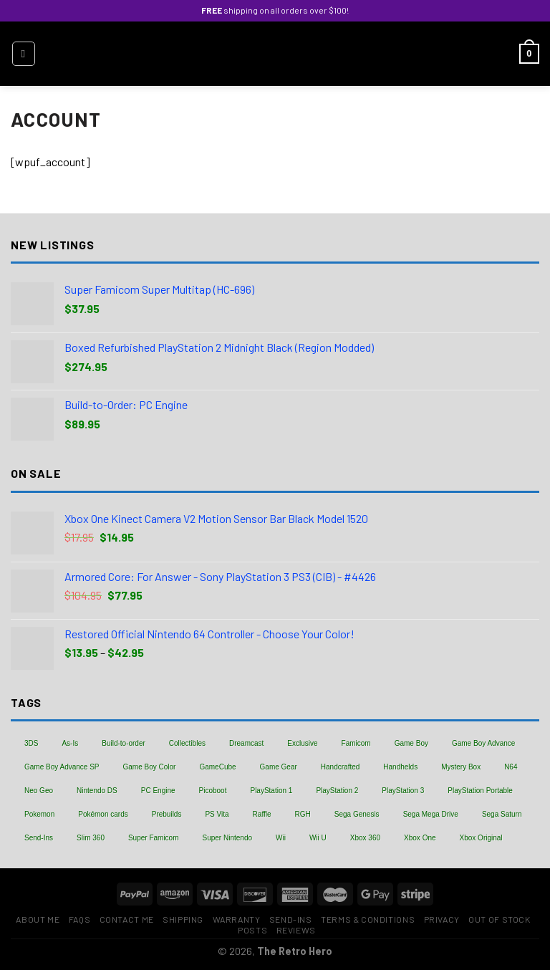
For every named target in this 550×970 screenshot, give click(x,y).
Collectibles (187, 743)
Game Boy (411, 743)
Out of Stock (499, 919)
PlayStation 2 (337, 790)
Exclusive (302, 743)
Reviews (296, 930)
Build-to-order (123, 743)
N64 (510, 767)
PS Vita (216, 814)
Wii (281, 838)
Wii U (318, 838)
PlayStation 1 (271, 790)
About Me (37, 919)
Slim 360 (91, 838)
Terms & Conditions (368, 919)
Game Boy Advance (483, 743)
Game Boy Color (149, 767)
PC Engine (158, 790)
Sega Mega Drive (430, 814)
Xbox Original (481, 838)
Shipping (183, 919)
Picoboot (213, 790)
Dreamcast (246, 743)
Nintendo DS (97, 790)
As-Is (70, 743)
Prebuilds (167, 814)
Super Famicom (153, 838)
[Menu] (23, 54)
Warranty (237, 919)
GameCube (217, 767)
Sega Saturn (502, 814)
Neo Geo (38, 790)
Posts (252, 930)
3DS (31, 743)
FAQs (79, 919)
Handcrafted (340, 767)
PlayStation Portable (480, 790)
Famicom (356, 743)
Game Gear (278, 767)
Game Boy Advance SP (62, 767)
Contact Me (127, 919)
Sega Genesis (357, 814)
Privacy (442, 919)
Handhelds (400, 767)
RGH (303, 814)
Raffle (262, 814)
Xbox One (419, 838)
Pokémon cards (102, 814)
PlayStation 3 (403, 790)
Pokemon (39, 814)
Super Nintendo (228, 838)
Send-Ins (38, 838)
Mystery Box (461, 767)
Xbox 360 (365, 838)
